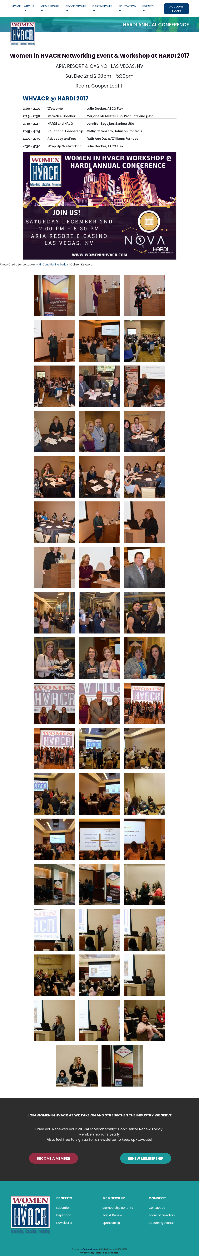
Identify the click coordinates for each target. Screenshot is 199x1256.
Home (16, 6)
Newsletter (64, 1223)
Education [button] (127, 6)
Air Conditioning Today (53, 264)
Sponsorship (111, 1223)
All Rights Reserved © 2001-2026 (113, 1249)
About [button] (29, 6)
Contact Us (157, 1208)
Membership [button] (50, 6)
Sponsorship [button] (76, 6)
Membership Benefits (117, 1208)
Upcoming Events (161, 1223)
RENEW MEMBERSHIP (145, 1158)
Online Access (90, 1249)
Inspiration (63, 1215)
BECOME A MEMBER (53, 1158)
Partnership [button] (102, 6)
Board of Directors (162, 1215)
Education (63, 1208)
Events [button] (148, 6)
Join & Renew (112, 1215)
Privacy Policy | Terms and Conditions (99, 1252)
